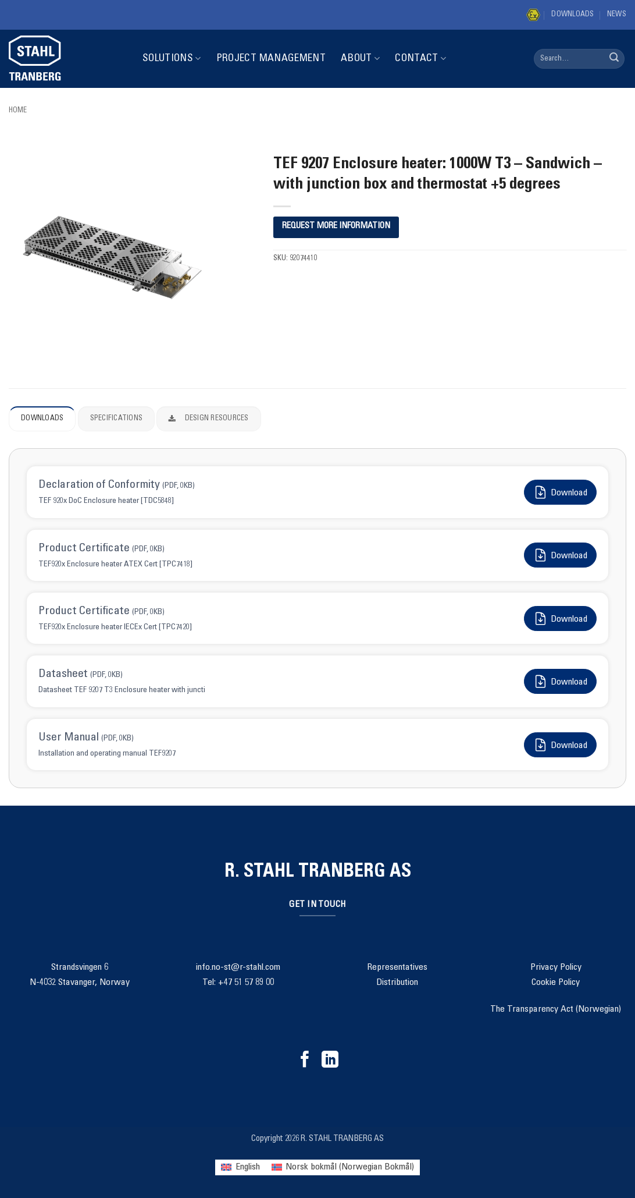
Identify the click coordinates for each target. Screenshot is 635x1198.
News (616, 15)
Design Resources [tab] (208, 419)
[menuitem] (240, 1167)
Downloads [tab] (42, 419)
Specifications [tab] (116, 419)
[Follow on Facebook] (305, 1060)
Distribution (397, 982)
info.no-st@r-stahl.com (238, 967)
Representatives (397, 967)
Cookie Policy (555, 982)
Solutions (171, 58)
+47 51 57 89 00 (246, 982)
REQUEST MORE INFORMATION (336, 226)
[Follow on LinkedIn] (330, 1060)
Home (18, 111)
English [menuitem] (248, 1167)
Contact (420, 58)
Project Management (271, 59)
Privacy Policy (556, 967)
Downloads (572, 15)
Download (560, 492)
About (360, 58)
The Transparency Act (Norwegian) (555, 1009)
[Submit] (614, 59)
